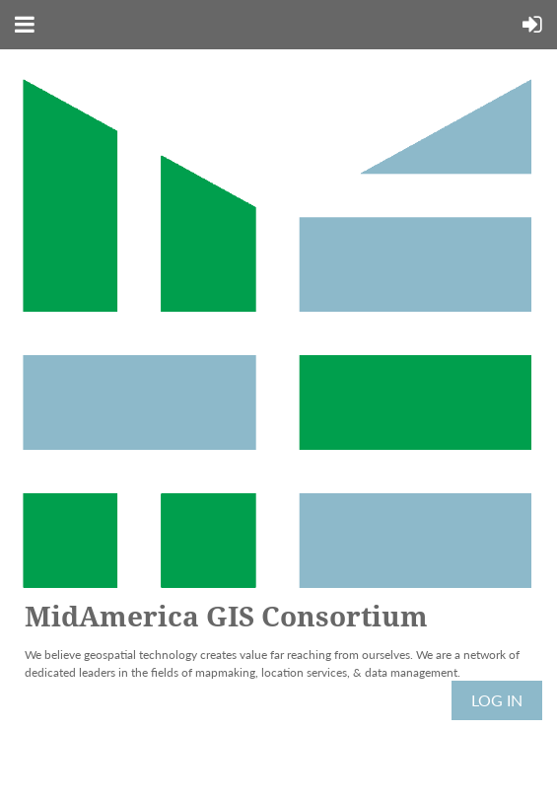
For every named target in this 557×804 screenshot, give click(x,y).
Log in (496, 700)
